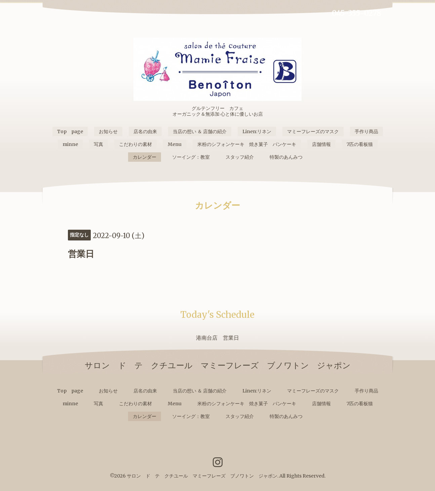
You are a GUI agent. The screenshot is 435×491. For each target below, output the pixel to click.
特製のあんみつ (286, 157)
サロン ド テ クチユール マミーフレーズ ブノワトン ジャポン (202, 476)
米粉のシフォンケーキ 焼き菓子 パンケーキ (246, 144)
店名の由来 (145, 131)
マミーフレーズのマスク (313, 131)
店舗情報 (321, 144)
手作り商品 (366, 131)
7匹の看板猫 (360, 144)
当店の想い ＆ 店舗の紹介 (200, 131)
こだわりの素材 (135, 144)
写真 (98, 144)
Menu (175, 144)
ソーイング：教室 (191, 157)
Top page (70, 131)
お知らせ (108, 131)
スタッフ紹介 (240, 157)
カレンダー (144, 157)
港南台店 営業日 (217, 337)
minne (70, 144)
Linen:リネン (256, 131)
